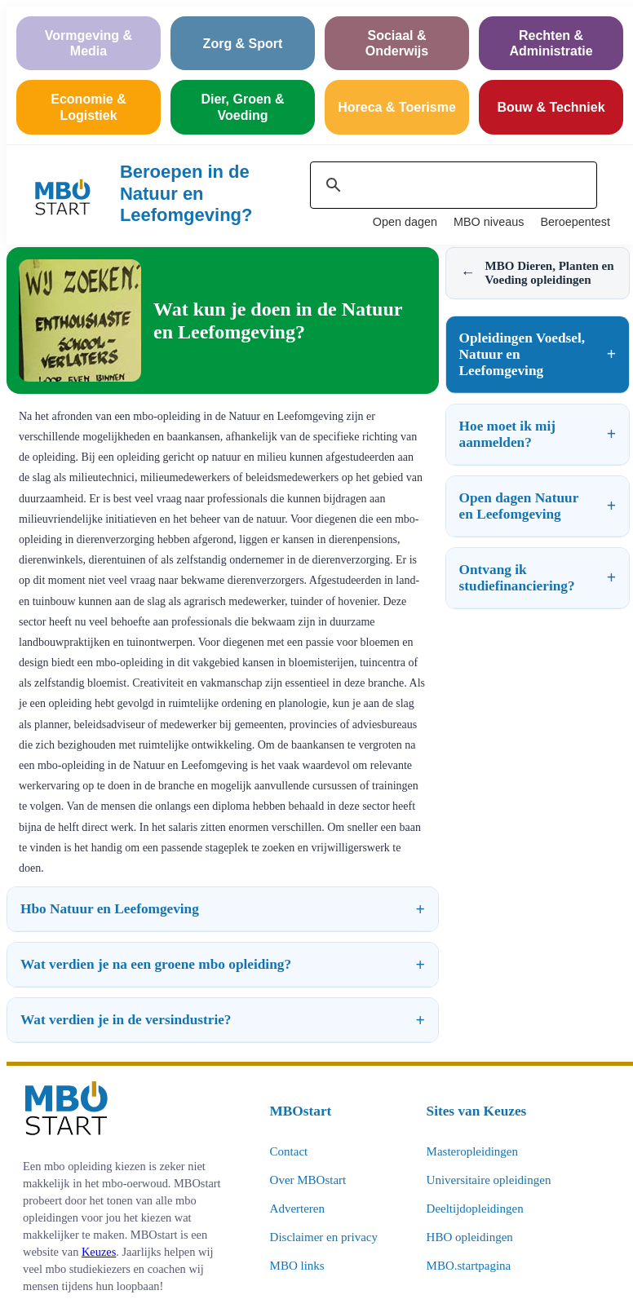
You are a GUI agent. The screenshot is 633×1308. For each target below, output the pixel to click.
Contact (289, 1151)
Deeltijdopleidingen (475, 1208)
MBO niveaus (489, 221)
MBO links (297, 1265)
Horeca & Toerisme (397, 107)
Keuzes (99, 1251)
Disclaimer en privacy (324, 1237)
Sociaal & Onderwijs (396, 43)
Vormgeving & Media (88, 43)
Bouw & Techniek (550, 107)
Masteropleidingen (472, 1151)
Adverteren (297, 1208)
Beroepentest (575, 221)
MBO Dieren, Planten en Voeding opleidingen (537, 272)
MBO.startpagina (469, 1265)
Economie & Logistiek (88, 107)
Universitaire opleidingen (489, 1179)
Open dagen (405, 221)
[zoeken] (451, 185)
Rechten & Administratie (550, 43)
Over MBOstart (308, 1179)
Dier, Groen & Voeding (242, 107)
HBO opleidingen (470, 1237)
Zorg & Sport (243, 44)
